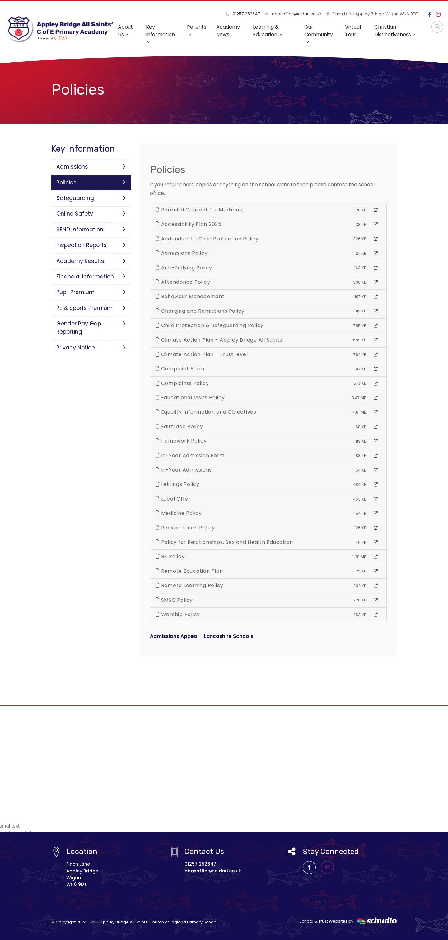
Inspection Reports (91, 245)
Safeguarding (91, 198)
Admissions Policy (182, 253)
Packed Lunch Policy (185, 527)
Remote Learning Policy (189, 585)
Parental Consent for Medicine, (200, 209)
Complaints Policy (182, 383)
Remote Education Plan (189, 571)
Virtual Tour (353, 30)
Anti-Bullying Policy (184, 267)
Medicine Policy (179, 513)
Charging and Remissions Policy (200, 311)
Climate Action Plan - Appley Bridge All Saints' (220, 340)
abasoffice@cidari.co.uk (293, 14)
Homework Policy (181, 440)
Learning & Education (268, 30)
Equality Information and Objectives (206, 411)
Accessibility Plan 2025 (189, 224)
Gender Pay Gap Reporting (91, 327)
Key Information (160, 33)
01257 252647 (243, 14)
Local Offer (173, 498)
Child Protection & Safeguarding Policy (210, 325)
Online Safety (91, 213)
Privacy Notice (91, 347)
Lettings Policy (177, 484)
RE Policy (170, 556)
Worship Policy (178, 614)
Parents (196, 30)
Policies (91, 182)
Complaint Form (180, 368)
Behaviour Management (190, 296)
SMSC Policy (174, 600)
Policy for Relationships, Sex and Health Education (224, 542)
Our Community (318, 33)
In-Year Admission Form (190, 455)
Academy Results (91, 261)
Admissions (91, 166)
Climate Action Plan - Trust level (202, 354)
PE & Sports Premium (91, 308)
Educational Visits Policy (190, 397)
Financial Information (91, 276)
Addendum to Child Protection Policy (207, 238)
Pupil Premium (91, 292)
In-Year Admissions (184, 469)
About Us (125, 30)
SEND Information (91, 229)
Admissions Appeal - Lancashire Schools (201, 636)
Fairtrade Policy (179, 426)
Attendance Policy (183, 282)
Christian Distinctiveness (395, 30)
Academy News (228, 30)
